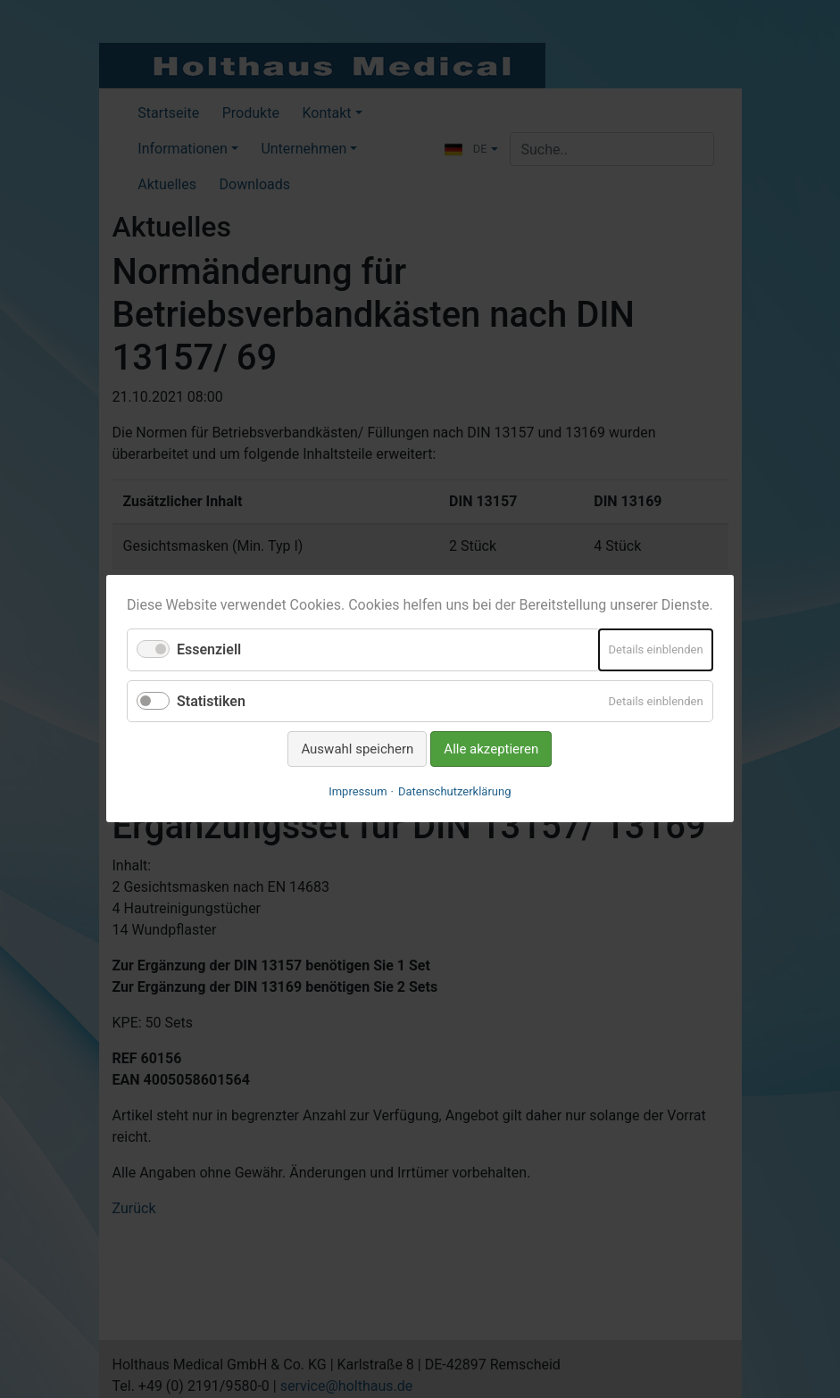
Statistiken (211, 701)
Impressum (358, 792)
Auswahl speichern (358, 749)
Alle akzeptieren (492, 749)
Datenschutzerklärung (454, 792)
